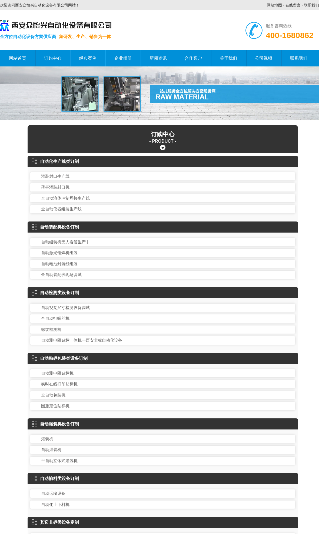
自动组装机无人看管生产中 (65, 242)
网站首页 (17, 58)
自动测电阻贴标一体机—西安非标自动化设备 (81, 340)
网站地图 (274, 5)
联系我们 (311, 5)
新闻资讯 (158, 58)
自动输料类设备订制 (55, 478)
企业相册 (123, 58)
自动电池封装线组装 (59, 263)
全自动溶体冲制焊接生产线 (65, 198)
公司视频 (263, 58)
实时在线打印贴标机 (59, 384)
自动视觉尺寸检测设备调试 (65, 307)
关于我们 (228, 58)
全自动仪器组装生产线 (61, 209)
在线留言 (293, 5)
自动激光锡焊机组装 (59, 252)
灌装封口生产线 (55, 176)
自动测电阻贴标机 (57, 373)
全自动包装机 (53, 395)
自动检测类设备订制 (55, 292)
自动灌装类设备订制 (55, 424)
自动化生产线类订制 (55, 161)
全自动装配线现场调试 (61, 274)
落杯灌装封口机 (55, 187)
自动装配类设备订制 (55, 227)
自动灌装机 (51, 449)
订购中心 (52, 58)
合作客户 (193, 58)
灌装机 (47, 438)
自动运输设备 (53, 493)
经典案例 (88, 58)
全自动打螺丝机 (55, 318)
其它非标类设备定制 (55, 522)
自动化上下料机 (55, 504)
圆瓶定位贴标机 (55, 406)
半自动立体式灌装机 (59, 460)
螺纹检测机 (51, 329)
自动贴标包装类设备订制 (60, 358)
